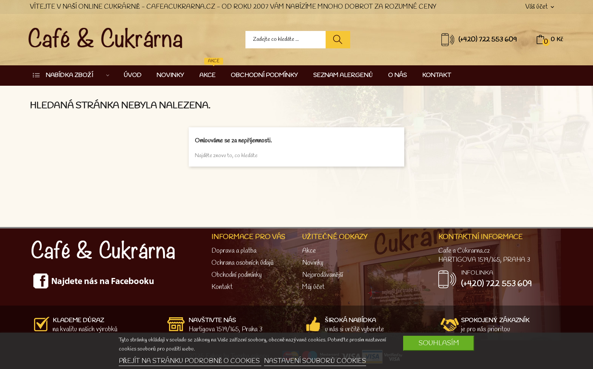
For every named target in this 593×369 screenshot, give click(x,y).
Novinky (312, 263)
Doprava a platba (233, 251)
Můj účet (313, 287)
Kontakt (222, 287)
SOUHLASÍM (439, 343)
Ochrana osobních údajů (242, 263)
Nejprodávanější (322, 275)
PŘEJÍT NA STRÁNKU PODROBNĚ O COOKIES (190, 361)
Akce (309, 251)
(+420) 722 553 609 (487, 39)
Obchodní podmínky (236, 275)
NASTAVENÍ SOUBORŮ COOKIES (315, 361)
